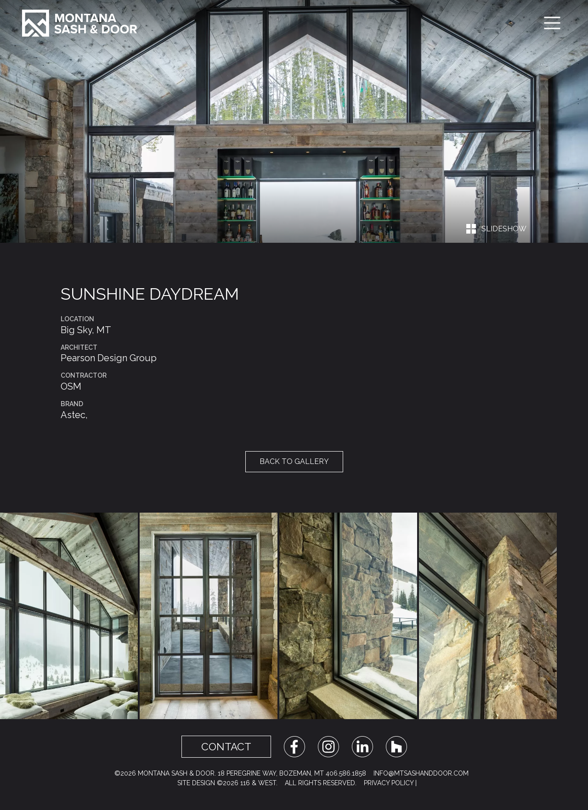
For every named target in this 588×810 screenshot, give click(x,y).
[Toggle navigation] (552, 23)
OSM (71, 386)
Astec (73, 414)
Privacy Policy (388, 783)
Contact (226, 747)
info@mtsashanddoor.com (421, 773)
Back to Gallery (294, 461)
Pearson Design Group (109, 357)
